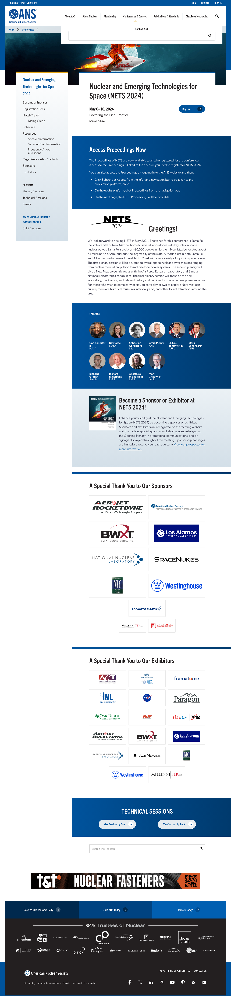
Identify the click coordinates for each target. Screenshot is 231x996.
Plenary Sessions (33, 191)
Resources (29, 133)
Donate (205, 3)
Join (193, 3)
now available (137, 160)
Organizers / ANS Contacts (40, 159)
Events (27, 204)
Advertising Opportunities (175, 970)
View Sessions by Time (118, 824)
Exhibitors (29, 172)
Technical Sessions (35, 197)
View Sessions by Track (178, 824)
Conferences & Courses (135, 16)
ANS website (172, 172)
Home (11, 29)
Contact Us (200, 970)
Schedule (29, 127)
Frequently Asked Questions (39, 151)
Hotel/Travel (31, 115)
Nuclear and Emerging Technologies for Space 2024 (40, 86)
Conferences (28, 29)
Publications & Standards (166, 16)
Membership (110, 16)
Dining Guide (36, 121)
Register (192, 109)
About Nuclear (90, 16)
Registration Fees (34, 109)
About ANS (70, 16)
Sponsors (29, 165)
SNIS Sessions (32, 228)
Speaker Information (41, 139)
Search (217, 16)
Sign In (218, 3)
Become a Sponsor (35, 102)
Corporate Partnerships (23, 3)
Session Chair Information (44, 144)
